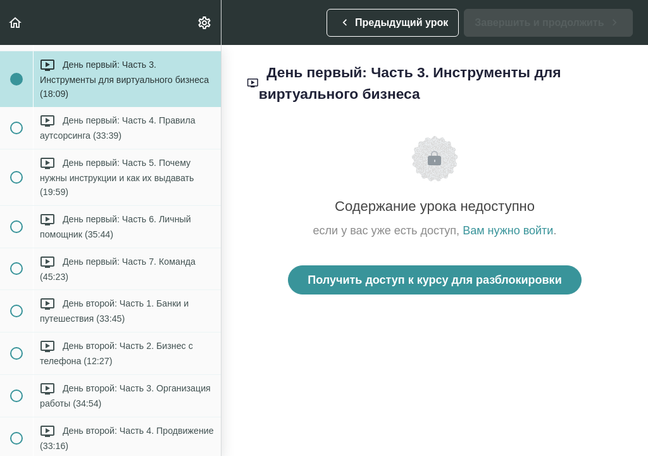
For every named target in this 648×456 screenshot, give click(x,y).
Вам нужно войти (508, 230)
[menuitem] (205, 22)
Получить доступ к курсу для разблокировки (434, 280)
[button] (16, 22)
